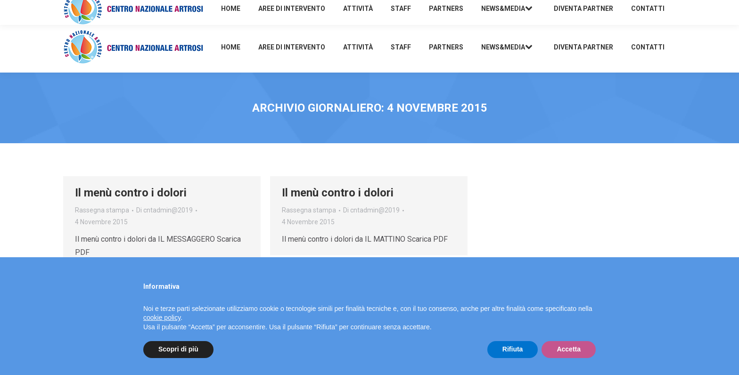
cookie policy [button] (162, 317)
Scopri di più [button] (178, 349)
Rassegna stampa (102, 210)
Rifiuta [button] (512, 349)
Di (164, 210)
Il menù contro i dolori (131, 192)
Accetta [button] (569, 349)
